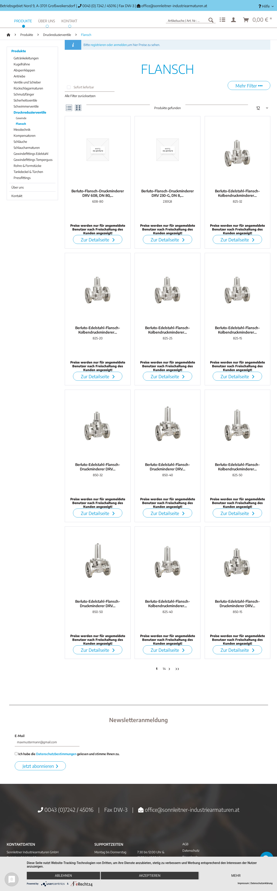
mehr (236, 876)
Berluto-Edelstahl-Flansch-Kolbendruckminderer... (237, 193)
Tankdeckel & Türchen (28, 172)
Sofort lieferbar (84, 87)
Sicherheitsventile (25, 100)
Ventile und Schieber (27, 82)
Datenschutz (190, 850)
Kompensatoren (24, 135)
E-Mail (20, 736)
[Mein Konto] (234, 19)
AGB (185, 844)
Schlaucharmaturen (27, 148)
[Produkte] (23, 20)
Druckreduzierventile (30, 112)
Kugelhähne (22, 64)
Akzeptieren (149, 876)
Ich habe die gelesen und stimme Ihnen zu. (67, 754)
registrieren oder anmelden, (109, 45)
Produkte (18, 51)
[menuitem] (266, 6)
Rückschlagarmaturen (28, 88)
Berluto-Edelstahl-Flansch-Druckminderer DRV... (97, 466)
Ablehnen (63, 876)
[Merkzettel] (222, 19)
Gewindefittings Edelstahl (31, 154)
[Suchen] (211, 19)
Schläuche (20, 141)
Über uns (17, 187)
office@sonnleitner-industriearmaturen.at (174, 6)
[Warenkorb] (257, 19)
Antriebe (19, 76)
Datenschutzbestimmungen (56, 754)
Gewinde (21, 118)
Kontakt (16, 196)
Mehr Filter (248, 85)
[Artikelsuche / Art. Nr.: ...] (191, 20)
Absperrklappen (24, 70)
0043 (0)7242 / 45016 (66, 809)
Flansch (21, 123)
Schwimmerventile (26, 106)
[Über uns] (46, 20)
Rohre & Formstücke (27, 166)
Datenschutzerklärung (262, 883)
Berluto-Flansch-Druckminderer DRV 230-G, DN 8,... (167, 193)
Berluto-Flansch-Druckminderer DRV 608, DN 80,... (97, 193)
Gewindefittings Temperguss (33, 160)
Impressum (243, 883)
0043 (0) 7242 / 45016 (97, 6)
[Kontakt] (69, 20)
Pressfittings (22, 178)
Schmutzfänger (24, 94)
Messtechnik (22, 129)
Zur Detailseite (98, 239)
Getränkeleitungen (26, 58)
